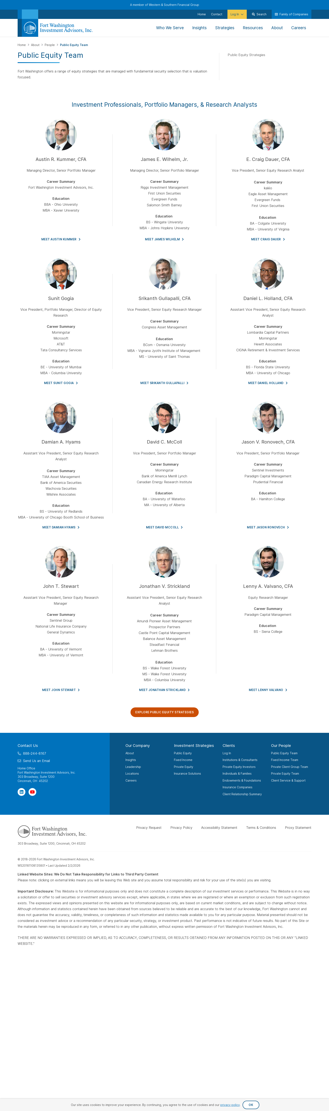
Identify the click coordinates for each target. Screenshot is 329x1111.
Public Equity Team (284, 753)
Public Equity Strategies (246, 55)
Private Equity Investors (239, 767)
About (35, 45)
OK (251, 1105)
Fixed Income (183, 760)
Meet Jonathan (164, 690)
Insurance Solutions (187, 773)
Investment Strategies (194, 745)
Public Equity (183, 753)
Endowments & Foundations (242, 780)
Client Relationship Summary (242, 794)
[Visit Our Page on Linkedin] (21, 792)
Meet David (164, 527)
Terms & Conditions (261, 827)
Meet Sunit (61, 383)
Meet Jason (268, 527)
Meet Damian (61, 527)
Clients (229, 745)
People (50, 45)
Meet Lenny (268, 690)
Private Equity (183, 767)
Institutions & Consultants (240, 760)
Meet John (61, 690)
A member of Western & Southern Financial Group (164, 5)
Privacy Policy (181, 827)
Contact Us (28, 745)
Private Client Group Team (289, 767)
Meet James (164, 239)
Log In (227, 753)
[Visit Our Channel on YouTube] (32, 792)
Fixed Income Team (284, 760)
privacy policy (230, 1105)
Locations (132, 773)
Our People (281, 745)
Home (22, 45)
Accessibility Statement (219, 827)
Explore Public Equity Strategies (164, 712)
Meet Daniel (268, 383)
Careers (131, 780)
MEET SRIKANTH (164, 383)
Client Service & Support (288, 780)
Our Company (137, 745)
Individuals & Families (237, 773)
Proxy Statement (298, 827)
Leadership (133, 767)
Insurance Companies (237, 787)
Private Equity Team (285, 773)
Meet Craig (268, 239)
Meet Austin (61, 239)
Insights (130, 760)
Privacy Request (149, 827)
